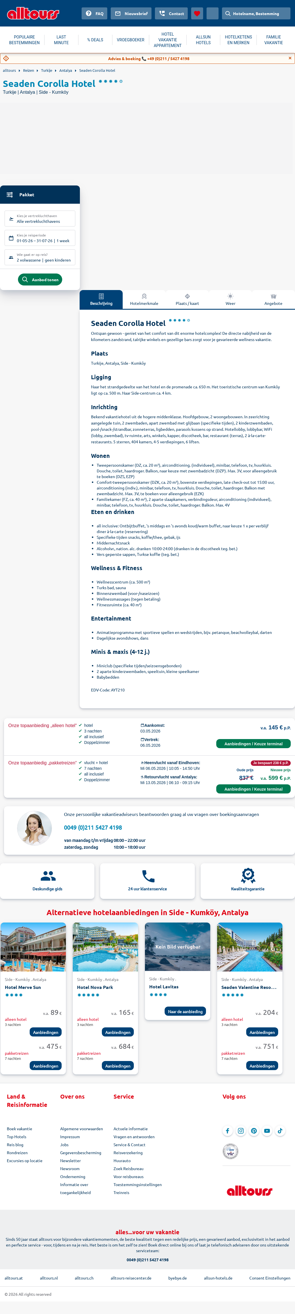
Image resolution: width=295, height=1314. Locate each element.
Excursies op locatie (25, 1163)
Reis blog (15, 1147)
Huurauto (122, 1163)
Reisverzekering (128, 1155)
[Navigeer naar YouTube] (267, 1134)
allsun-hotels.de (218, 1275)
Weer (230, 302)
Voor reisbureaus (129, 1179)
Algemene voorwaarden (81, 1132)
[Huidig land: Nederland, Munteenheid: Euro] (213, 13)
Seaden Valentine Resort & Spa (254, 990)
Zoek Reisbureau (129, 1171)
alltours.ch (84, 1275)
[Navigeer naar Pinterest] (254, 1134)
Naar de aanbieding (185, 1014)
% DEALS (95, 40)
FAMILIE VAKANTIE (273, 40)
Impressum (70, 1139)
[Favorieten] (197, 13)
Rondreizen (17, 1155)
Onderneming (72, 1179)
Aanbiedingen (45, 1035)
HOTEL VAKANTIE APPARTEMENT (168, 40)
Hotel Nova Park (95, 990)
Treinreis (121, 1195)
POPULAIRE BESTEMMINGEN (24, 40)
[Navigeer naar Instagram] (241, 1134)
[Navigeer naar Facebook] (228, 1134)
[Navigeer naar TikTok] (280, 1134)
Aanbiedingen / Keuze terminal (254, 747)
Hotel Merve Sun (23, 990)
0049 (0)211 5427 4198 (93, 830)
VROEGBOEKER (130, 40)
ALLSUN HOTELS (203, 40)
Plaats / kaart (187, 302)
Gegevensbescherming (80, 1155)
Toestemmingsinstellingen (138, 1187)
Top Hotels (16, 1139)
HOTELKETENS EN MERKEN (238, 40)
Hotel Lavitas (164, 990)
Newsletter (70, 1163)
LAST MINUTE (61, 40)
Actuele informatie (131, 1132)
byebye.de (177, 1275)
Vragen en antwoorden (134, 1139)
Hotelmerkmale (144, 302)
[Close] (290, 58)
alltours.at (14, 1275)
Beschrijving (101, 302)
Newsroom (70, 1171)
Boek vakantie (19, 1132)
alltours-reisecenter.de (131, 1275)
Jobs (64, 1147)
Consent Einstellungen (269, 1275)
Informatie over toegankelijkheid (75, 1191)
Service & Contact (130, 1147)
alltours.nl (49, 1275)
